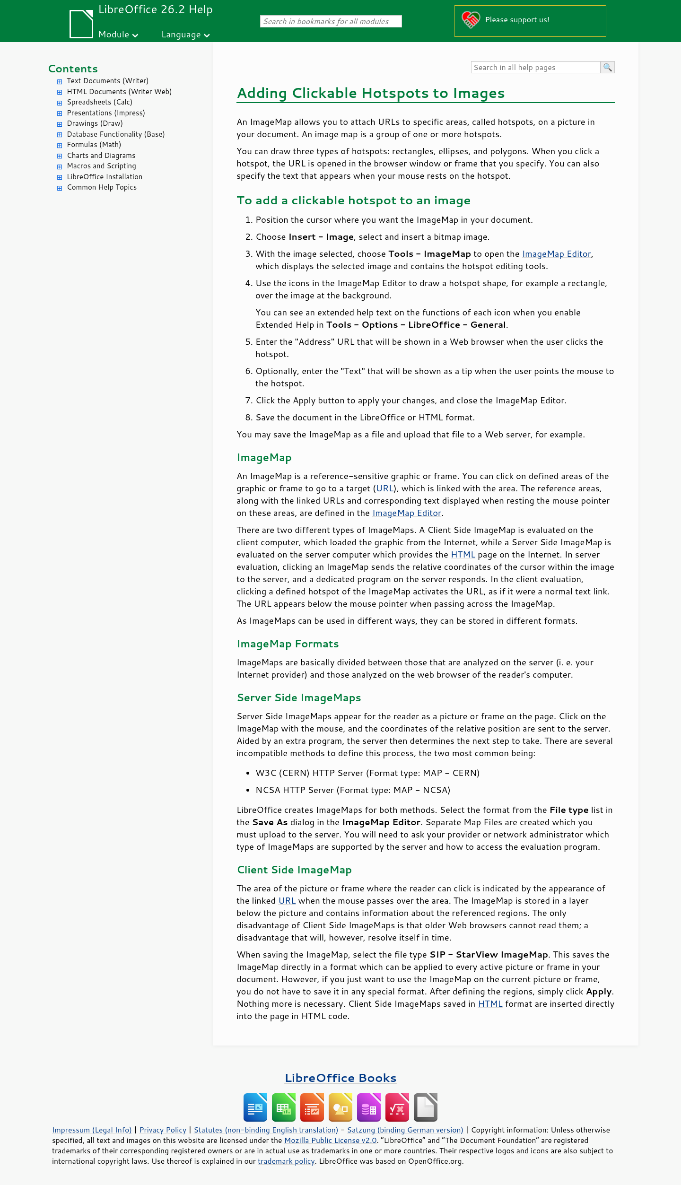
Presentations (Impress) (106, 113)
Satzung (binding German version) (405, 1129)
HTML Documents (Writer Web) (119, 91)
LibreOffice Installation (104, 177)
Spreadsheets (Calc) (99, 102)
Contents (72, 68)
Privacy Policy (162, 1129)
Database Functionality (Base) (116, 134)
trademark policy (286, 1161)
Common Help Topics (102, 187)
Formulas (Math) (94, 144)
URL (384, 488)
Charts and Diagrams (101, 155)
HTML (463, 554)
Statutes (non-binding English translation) (265, 1129)
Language (181, 33)
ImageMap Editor (556, 253)
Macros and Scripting (101, 166)
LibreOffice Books (340, 1077)
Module (113, 33)
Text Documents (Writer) (108, 81)
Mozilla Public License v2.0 (330, 1140)
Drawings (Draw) (95, 123)
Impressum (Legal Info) (92, 1129)
